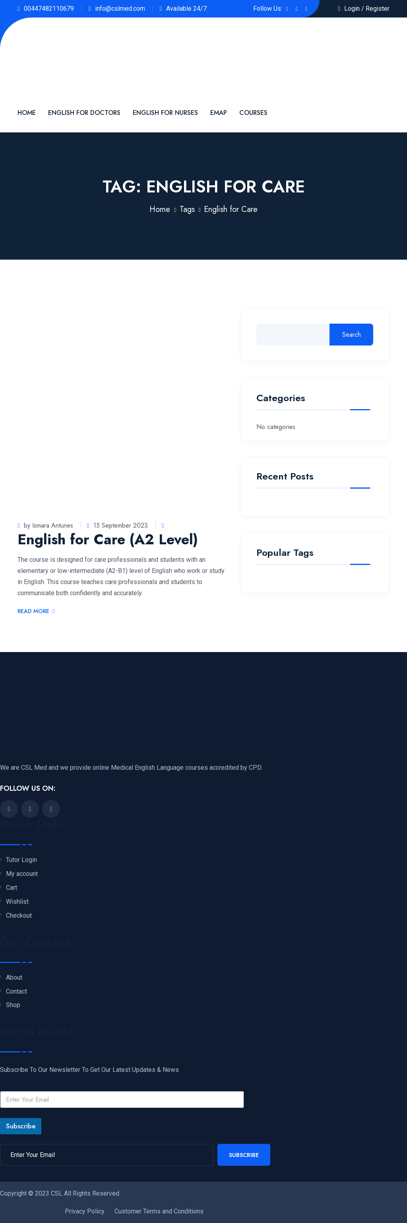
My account (22, 873)
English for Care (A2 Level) (107, 539)
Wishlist (17, 901)
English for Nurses (165, 112)
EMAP (218, 112)
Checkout (19, 915)
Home (26, 112)
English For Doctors (84, 112)
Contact (16, 991)
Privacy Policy (85, 1211)
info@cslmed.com (120, 8)
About (14, 977)
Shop (13, 1005)
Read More (35, 611)
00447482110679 (49, 8)
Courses (253, 112)
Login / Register (367, 8)
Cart (11, 887)
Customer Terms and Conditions (159, 1211)
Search (351, 334)
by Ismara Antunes (45, 525)
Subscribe (20, 1126)
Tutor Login (21, 860)
